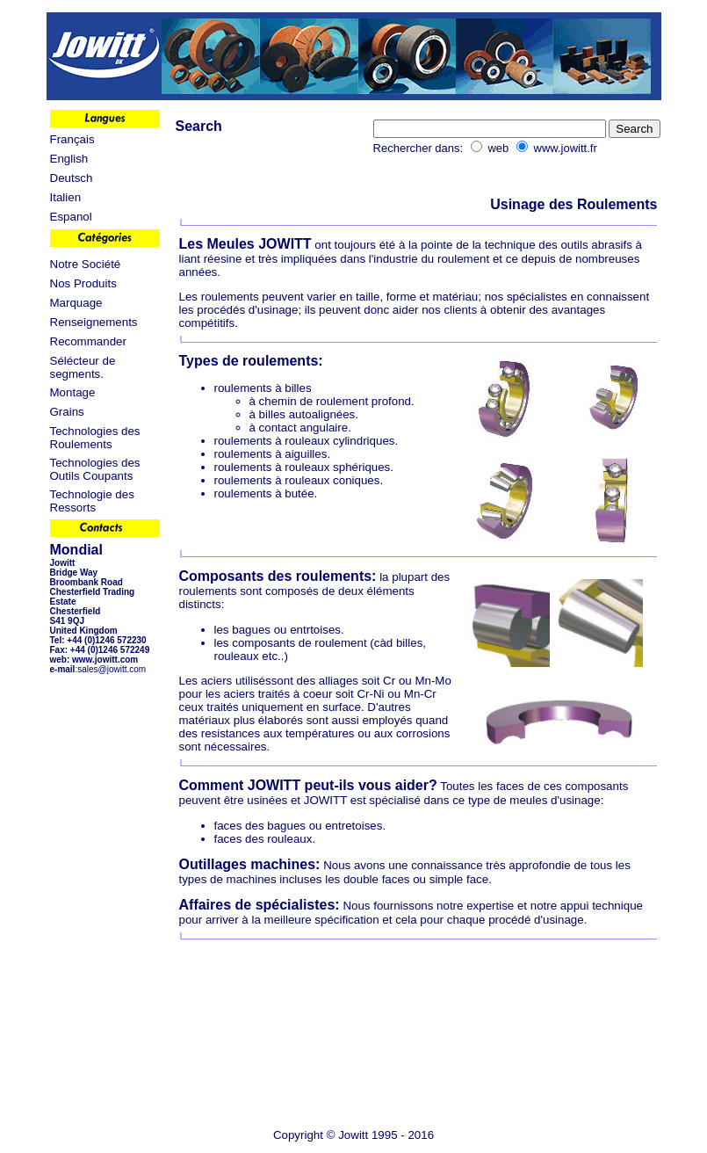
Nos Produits (83, 283)
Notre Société (85, 264)
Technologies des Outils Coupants (95, 469)
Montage (73, 392)
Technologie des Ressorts (92, 501)
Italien (66, 197)
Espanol (71, 216)
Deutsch (71, 178)
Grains (67, 411)
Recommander (88, 341)
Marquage (76, 302)
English (69, 158)
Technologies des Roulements (95, 437)
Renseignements (94, 322)
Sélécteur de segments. (83, 367)
